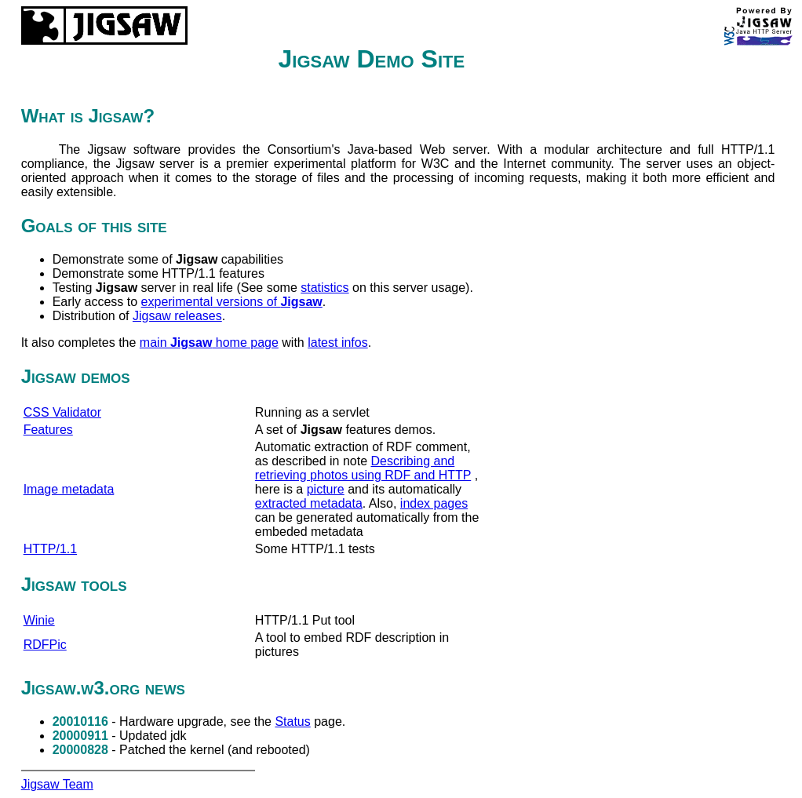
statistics (324, 287)
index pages (434, 503)
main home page (209, 342)
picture (325, 489)
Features (48, 429)
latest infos (337, 342)
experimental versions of (232, 301)
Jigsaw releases (177, 315)
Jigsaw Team (57, 784)
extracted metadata (309, 503)
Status (292, 721)
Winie (39, 620)
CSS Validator (62, 412)
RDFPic (45, 644)
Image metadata (69, 489)
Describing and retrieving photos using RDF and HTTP (363, 468)
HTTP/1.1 (50, 549)
